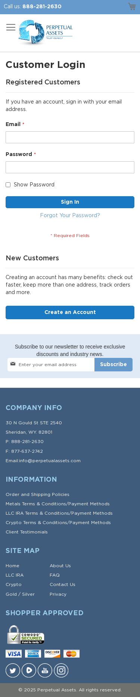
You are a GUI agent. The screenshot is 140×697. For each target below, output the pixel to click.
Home (12, 565)
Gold (11, 594)
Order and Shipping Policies (37, 494)
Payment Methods (89, 504)
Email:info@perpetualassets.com (43, 460)
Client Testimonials (27, 532)
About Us (60, 565)
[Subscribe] (113, 364)
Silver (28, 594)
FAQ (55, 575)
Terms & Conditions (44, 504)
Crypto (14, 584)
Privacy (58, 594)
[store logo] (45, 33)
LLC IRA (15, 575)
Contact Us (62, 584)
